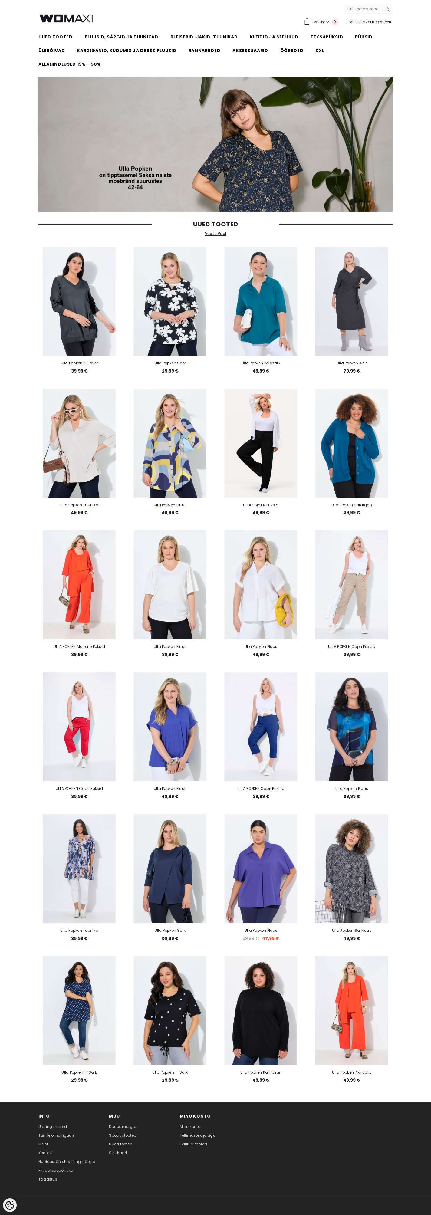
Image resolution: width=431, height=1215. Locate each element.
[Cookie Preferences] (10, 1205)
